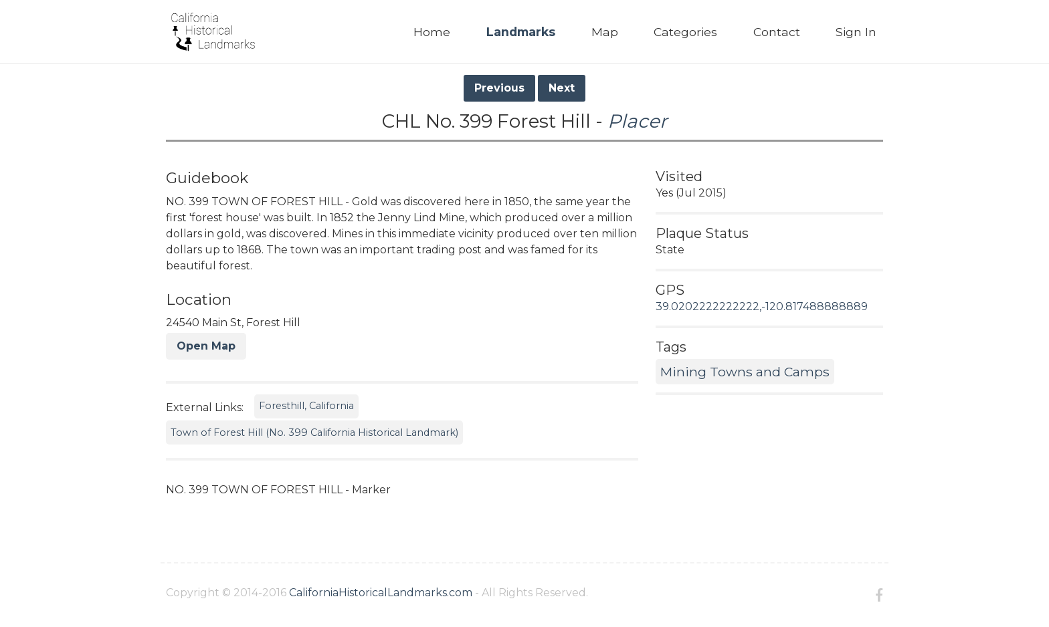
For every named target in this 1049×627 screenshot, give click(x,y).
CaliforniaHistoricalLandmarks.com (380, 592)
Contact (776, 32)
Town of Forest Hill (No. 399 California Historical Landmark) (314, 432)
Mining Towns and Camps (745, 372)
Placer (637, 121)
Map (604, 32)
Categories (685, 32)
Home (431, 32)
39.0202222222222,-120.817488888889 (762, 306)
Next (562, 88)
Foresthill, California (306, 406)
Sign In (856, 32)
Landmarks (520, 32)
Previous (499, 88)
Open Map (206, 346)
